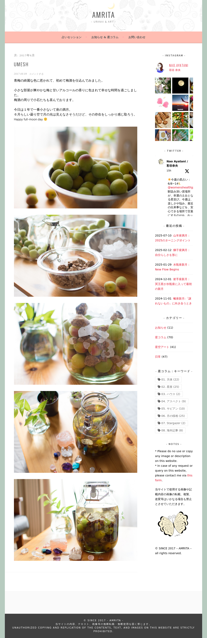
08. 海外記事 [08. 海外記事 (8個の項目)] (172, 430)
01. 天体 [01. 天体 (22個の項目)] (170, 379)
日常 (158, 356)
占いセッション (71, 37)
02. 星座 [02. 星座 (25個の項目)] (170, 386)
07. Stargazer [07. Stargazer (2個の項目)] (173, 423)
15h (169, 170)
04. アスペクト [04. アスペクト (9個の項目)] (173, 401)
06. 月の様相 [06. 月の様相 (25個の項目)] (173, 415)
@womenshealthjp (181, 187)
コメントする (36, 74)
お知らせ (160, 327)
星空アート (162, 347)
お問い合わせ (136, 37)
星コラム (160, 337)
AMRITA (103, 14)
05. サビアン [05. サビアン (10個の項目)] (173, 408)
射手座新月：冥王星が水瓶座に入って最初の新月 (173, 283)
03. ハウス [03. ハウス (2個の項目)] (170, 394)
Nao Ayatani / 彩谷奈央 (177, 163)
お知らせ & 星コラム (104, 37)
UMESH (21, 64)
